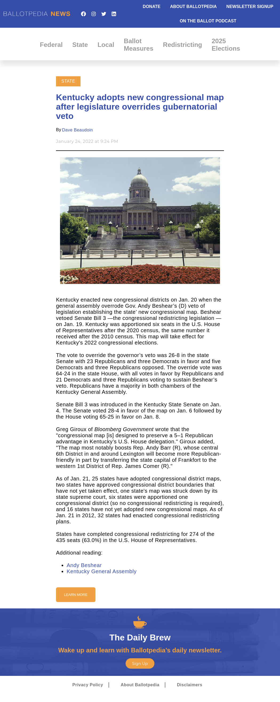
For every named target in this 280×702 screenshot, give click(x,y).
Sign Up (140, 663)
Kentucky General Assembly (102, 571)
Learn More (75, 595)
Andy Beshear (84, 565)
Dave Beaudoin (77, 130)
